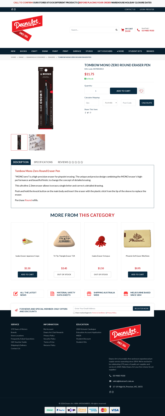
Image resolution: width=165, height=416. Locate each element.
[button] (141, 91)
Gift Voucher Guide (19, 342)
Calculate (147, 103)
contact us (130, 9)
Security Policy (49, 339)
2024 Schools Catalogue (86, 329)
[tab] (21, 162)
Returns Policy (49, 345)
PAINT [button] (55, 51)
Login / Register (147, 9)
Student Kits (135, 51)
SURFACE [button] (77, 51)
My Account (48, 329)
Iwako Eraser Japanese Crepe (27, 256)
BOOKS (23, 51)
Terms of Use (49, 342)
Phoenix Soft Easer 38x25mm (137, 256)
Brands (14, 332)
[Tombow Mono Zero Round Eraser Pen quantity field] (96, 91)
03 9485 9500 (148, 30)
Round (28, 200)
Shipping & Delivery (19, 345)
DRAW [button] (45, 51)
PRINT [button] (65, 51)
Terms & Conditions (98, 313)
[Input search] (92, 30)
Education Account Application (88, 332)
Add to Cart (123, 91)
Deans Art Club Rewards (53, 332)
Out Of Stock (64, 274)
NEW (13, 51)
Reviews (70, 162)
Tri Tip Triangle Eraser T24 (64, 256)
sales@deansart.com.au (123, 381)
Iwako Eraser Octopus (101, 256)
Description (20, 162)
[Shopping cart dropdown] (127, 29)
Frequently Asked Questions (22, 339)
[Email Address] (102, 308)
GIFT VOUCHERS (105, 51)
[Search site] (116, 30)
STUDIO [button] (89, 51)
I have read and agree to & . (95, 313)
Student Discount (83, 339)
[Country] (110, 102)
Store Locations (17, 335)
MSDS (78, 335)
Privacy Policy (111, 313)
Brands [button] (150, 51)
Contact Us (15, 348)
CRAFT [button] (34, 51)
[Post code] (128, 102)
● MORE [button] (120, 51)
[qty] (91, 102)
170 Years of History (19, 329)
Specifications (43, 162)
